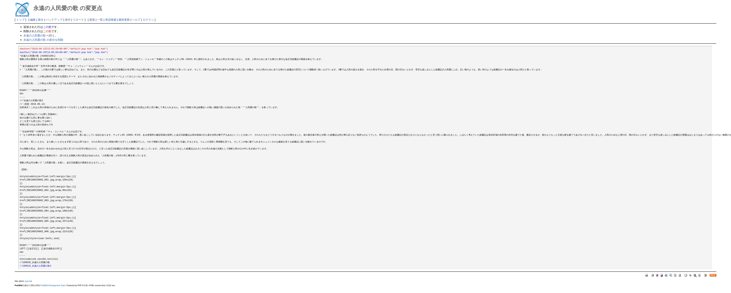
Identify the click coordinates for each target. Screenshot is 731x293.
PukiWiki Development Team (52, 285)
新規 (92, 19)
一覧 (100, 19)
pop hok (28, 281)
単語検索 (110, 19)
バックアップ (54, 19)
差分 (40, 19)
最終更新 (124, 19)
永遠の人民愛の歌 (34, 35)
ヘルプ (136, 19)
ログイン (148, 19)
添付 (67, 19)
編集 (33, 19)
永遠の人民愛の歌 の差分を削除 (43, 39)
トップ (20, 19)
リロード (78, 19)
